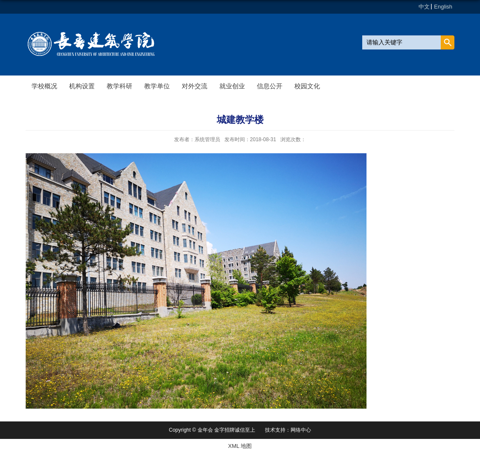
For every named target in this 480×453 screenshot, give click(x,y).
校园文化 (307, 86)
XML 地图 (240, 446)
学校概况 (44, 86)
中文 (424, 6)
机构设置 (82, 86)
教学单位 (157, 86)
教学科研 (119, 86)
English (443, 6)
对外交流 (194, 86)
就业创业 (232, 86)
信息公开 (269, 86)
